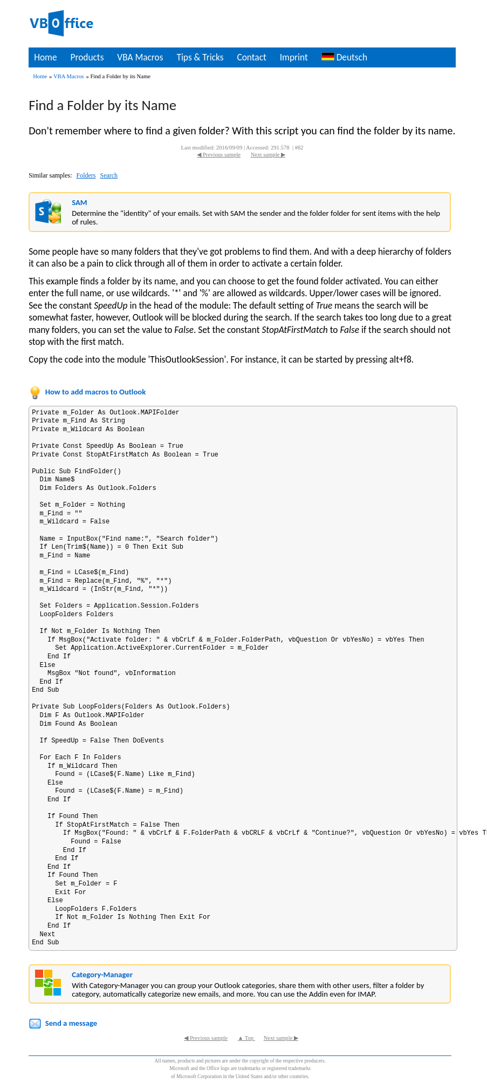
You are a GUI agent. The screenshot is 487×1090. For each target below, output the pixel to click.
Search (109, 175)
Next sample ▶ (268, 155)
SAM (79, 202)
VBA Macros (140, 57)
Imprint (294, 57)
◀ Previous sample (219, 155)
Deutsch (344, 57)
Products (87, 57)
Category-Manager (102, 974)
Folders (85, 175)
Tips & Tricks (199, 57)
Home (45, 57)
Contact (251, 57)
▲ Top (246, 1038)
